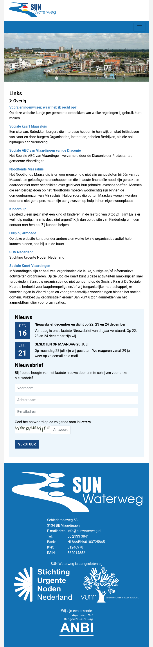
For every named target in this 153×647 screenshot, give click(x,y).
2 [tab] (63, 78)
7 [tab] (96, 78)
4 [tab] (76, 78)
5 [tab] (83, 78)
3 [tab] (70, 78)
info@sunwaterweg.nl (84, 531)
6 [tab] (89, 78)
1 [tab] (56, 78)
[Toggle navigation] (139, 27)
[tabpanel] (76, 57)
